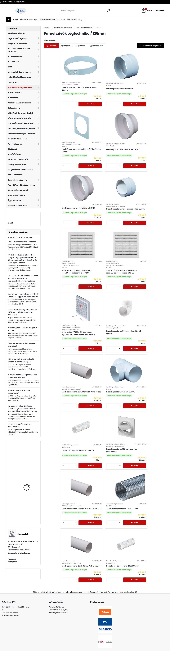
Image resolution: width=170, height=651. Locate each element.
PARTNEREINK (72, 19)
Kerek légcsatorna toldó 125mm (86, 92)
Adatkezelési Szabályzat (58, 602)
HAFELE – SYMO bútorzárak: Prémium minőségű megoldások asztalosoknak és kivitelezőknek (23, 278)
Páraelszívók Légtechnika (63, 28)
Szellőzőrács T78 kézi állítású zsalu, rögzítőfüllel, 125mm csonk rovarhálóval (58, 239)
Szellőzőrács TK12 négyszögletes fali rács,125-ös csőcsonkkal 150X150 (146, 165)
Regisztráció (20, 2)
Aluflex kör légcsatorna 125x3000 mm (146, 306)
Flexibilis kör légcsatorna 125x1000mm (56, 306)
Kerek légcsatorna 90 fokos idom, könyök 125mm (88, 237)
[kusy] (50, 112)
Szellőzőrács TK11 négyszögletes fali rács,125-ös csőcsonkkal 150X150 (116, 165)
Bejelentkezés (7, 2)
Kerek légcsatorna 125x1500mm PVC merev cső (88, 374)
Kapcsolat (61, 19)
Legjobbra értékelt (96, 46)
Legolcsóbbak (51, 46)
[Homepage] (8, 19)
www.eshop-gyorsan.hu (90, 649)
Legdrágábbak (66, 46)
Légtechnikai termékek (84, 28)
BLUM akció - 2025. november (20, 237)
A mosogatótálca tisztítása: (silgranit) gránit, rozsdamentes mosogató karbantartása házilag (22, 408)
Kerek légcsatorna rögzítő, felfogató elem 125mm (57, 95)
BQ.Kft (10, 223)
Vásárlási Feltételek (47, 19)
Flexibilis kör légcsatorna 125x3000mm (116, 372)
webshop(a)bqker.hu (20, 553)
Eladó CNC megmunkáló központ (22, 242)
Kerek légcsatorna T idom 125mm (147, 235)
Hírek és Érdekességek (29, 19)
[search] (109, 10)
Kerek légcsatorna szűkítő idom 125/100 (147, 93)
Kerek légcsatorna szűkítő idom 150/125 (57, 161)
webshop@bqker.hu (13, 607)
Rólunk (15, 19)
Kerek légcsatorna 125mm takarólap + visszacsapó (87, 306)
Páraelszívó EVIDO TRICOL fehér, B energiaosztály (27, 512)
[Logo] (21, 10)
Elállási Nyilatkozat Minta (58, 604)
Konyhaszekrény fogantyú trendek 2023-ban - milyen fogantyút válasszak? (22, 312)
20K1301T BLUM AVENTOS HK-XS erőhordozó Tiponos (29, 463)
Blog (80, 19)
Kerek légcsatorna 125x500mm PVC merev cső (118, 236)
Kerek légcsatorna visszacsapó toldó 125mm (87, 164)
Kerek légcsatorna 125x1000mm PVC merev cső (118, 306)
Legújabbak (80, 46)
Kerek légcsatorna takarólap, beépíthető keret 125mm (118, 95)
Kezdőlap (47, 28)
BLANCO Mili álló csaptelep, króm (26, 487)
